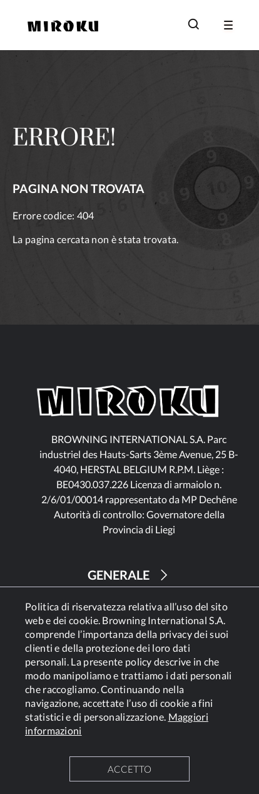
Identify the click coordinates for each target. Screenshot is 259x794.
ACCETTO (129, 769)
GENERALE (129, 575)
